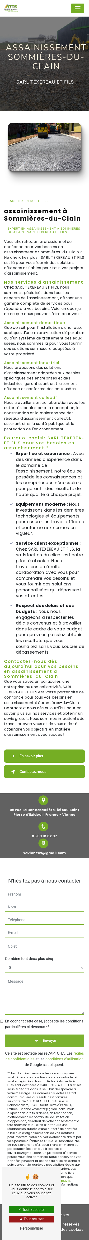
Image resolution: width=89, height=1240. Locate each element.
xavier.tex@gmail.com (44, 847)
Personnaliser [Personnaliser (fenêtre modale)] (31, 1228)
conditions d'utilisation (65, 1053)
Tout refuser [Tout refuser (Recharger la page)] (31, 1219)
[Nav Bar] (77, 8)
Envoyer (49, 1035)
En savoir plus (26, 756)
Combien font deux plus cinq (29, 953)
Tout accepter (31, 1210)
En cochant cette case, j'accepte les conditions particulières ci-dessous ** (44, 1018)
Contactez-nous (27, 772)
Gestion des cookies (64, 1229)
